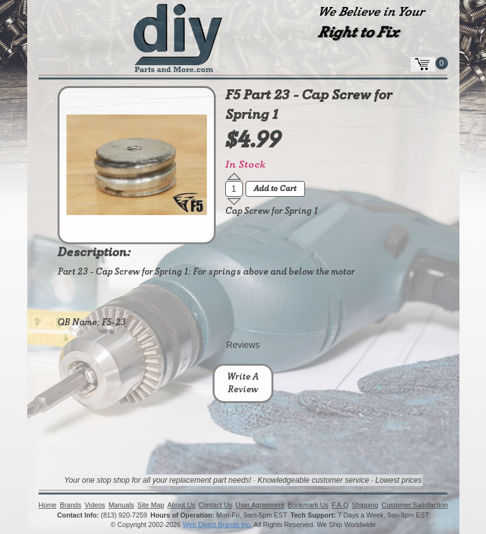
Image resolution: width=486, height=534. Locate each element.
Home (48, 505)
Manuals (121, 505)
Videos (94, 505)
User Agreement (259, 505)
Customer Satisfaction (415, 505)
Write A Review (243, 383)
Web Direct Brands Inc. (217, 525)
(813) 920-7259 (124, 515)
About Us (181, 505)
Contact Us (215, 505)
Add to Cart (275, 189)
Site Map (150, 505)
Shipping (365, 505)
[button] (234, 176)
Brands (70, 505)
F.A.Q (340, 505)
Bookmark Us (307, 505)
